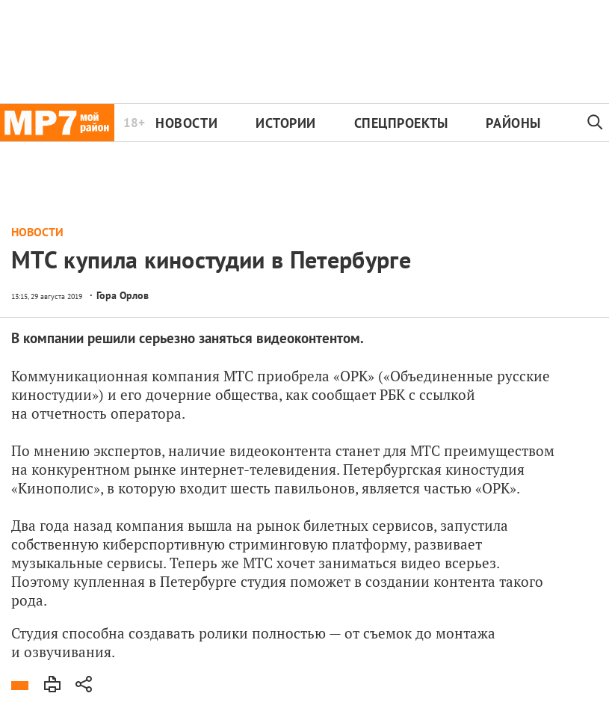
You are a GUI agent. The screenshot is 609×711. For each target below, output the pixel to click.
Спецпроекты (401, 123)
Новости (186, 123)
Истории (286, 123)
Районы (513, 123)
